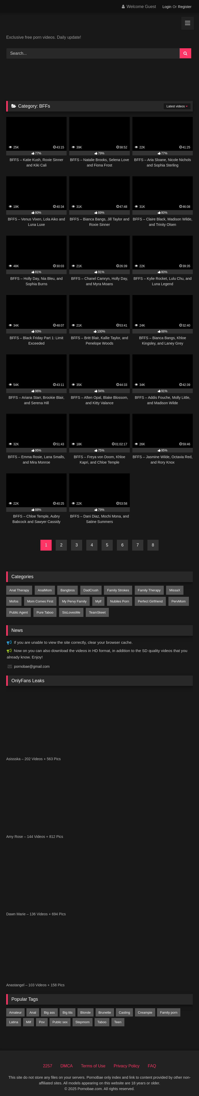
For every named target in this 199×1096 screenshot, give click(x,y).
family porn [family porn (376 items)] (168, 1008)
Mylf (95, 599)
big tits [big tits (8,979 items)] (68, 1008)
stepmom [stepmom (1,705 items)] (82, 1018)
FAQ (152, 1062)
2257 (47, 1062)
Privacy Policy (127, 1062)
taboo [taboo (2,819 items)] (101, 1018)
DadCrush (88, 590)
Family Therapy (144, 590)
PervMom (173, 599)
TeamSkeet (94, 609)
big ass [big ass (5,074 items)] (49, 1008)
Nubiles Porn (115, 599)
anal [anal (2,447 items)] (33, 1008)
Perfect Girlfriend (145, 599)
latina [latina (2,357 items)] (13, 1018)
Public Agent (18, 609)
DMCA (66, 1062)
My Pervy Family (72, 599)
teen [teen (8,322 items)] (118, 1018)
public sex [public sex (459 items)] (59, 1018)
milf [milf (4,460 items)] (28, 1018)
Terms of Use (93, 1062)
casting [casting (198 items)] (124, 1008)
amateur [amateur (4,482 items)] (15, 1008)
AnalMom (44, 590)
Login (166, 7)
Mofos (13, 599)
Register (184, 7)
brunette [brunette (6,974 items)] (104, 1008)
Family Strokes (114, 590)
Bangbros (66, 590)
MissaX (169, 590)
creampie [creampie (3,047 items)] (145, 1008)
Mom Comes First (39, 599)
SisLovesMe (69, 609)
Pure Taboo (43, 609)
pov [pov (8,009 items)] (42, 1018)
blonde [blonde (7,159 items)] (85, 1008)
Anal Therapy (19, 590)
